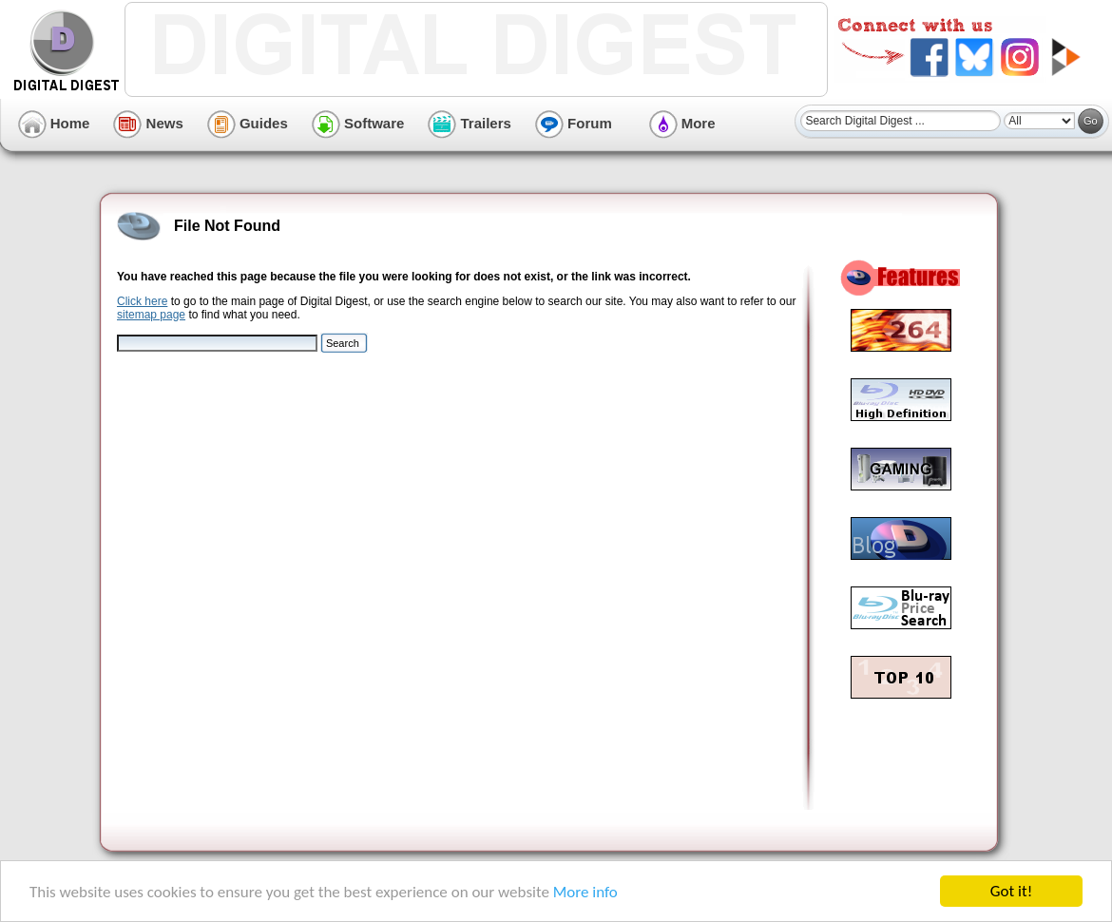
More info (585, 892)
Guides (247, 123)
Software (358, 123)
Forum (573, 123)
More (682, 123)
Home (54, 123)
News (147, 123)
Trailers (469, 123)
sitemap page (151, 314)
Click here (142, 301)
